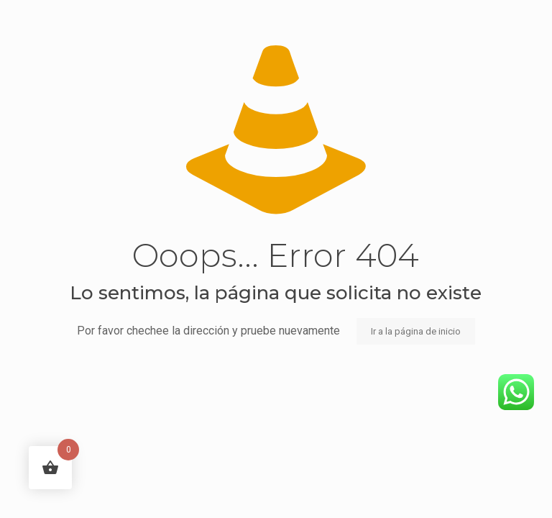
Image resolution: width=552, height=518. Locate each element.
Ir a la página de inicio (416, 331)
